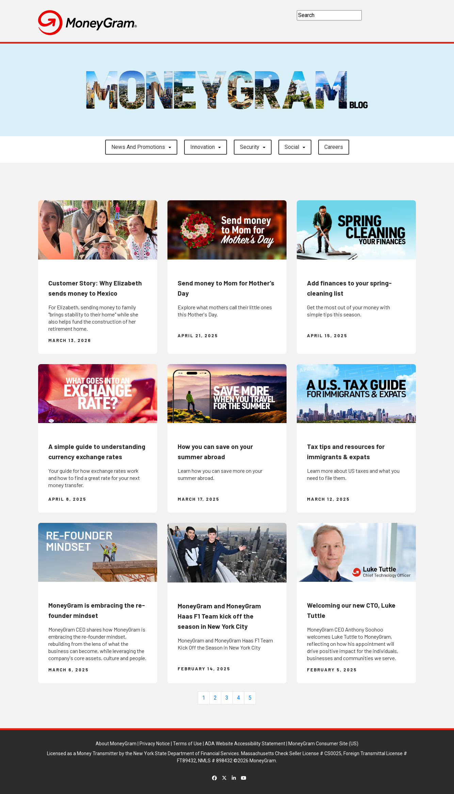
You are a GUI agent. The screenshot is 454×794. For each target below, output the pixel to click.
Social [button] (292, 147)
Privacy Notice (155, 743)
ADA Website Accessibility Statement (245, 743)
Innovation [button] (202, 147)
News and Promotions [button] (138, 147)
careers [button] (333, 147)
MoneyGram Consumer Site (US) (323, 743)
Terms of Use (187, 743)
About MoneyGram (116, 743)
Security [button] (249, 147)
